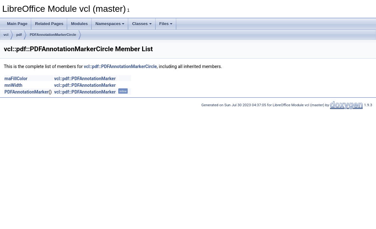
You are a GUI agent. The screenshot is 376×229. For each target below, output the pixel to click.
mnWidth (13, 85)
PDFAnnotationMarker (26, 91)
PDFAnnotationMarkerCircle (53, 35)
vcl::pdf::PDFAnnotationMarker (84, 78)
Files (166, 23)
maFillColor (15, 78)
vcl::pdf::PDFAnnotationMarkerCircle (120, 66)
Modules (79, 23)
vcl (5, 35)
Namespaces (110, 23)
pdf (19, 35)
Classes (141, 23)
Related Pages (49, 23)
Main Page (17, 23)
